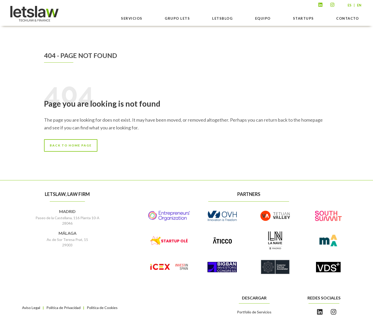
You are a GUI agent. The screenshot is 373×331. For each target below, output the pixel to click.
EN (359, 5)
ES (350, 5)
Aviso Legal (31, 307)
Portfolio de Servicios (254, 312)
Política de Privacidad (63, 307)
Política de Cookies (102, 307)
